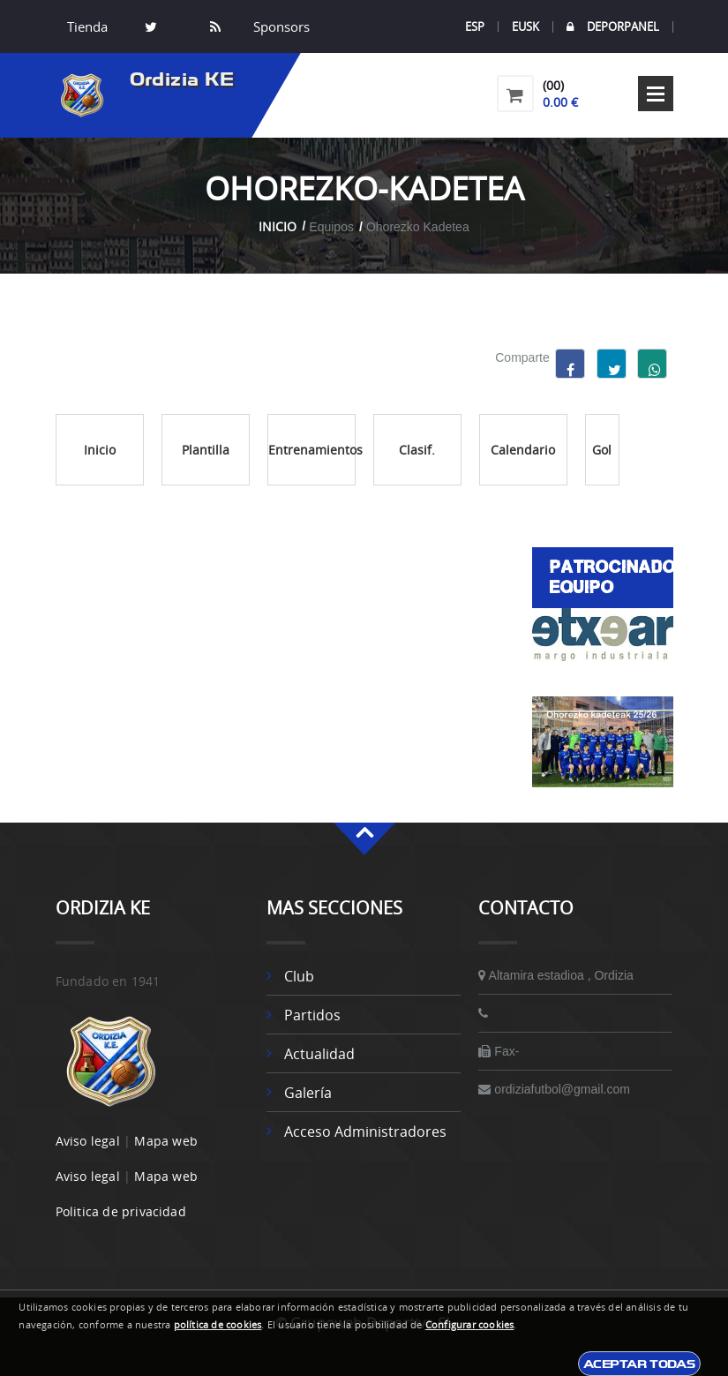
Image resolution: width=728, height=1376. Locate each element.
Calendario (523, 449)
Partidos (312, 1015)
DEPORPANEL (613, 27)
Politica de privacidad (121, 1211)
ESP (474, 26)
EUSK (525, 26)
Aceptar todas (639, 1364)
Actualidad (319, 1054)
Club (299, 976)
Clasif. (417, 449)
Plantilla (205, 449)
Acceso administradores (365, 1131)
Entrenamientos (312, 449)
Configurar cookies (469, 1325)
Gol (602, 449)
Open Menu (655, 93)
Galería (308, 1092)
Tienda (87, 26)
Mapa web (166, 1140)
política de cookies (218, 1325)
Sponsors (279, 26)
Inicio (277, 226)
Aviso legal (88, 1140)
